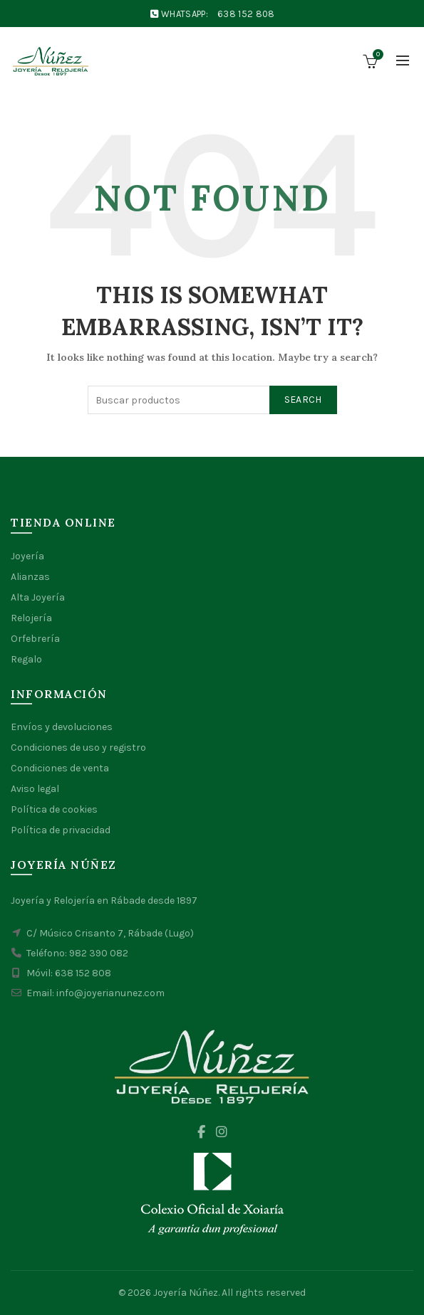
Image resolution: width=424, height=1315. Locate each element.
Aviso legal (35, 789)
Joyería (27, 556)
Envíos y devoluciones (62, 727)
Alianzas (30, 577)
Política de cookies (54, 809)
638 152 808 (245, 14)
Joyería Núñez (185, 1293)
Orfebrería (35, 639)
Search (303, 400)
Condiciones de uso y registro (78, 747)
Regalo (26, 659)
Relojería (31, 618)
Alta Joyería (38, 597)
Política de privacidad (60, 830)
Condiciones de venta (60, 768)
